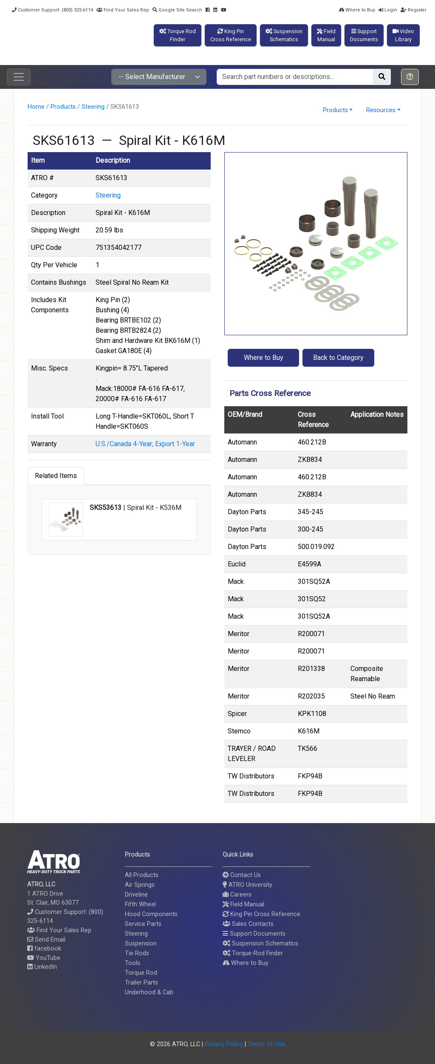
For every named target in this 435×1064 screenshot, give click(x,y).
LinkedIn (42, 967)
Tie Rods (137, 953)
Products (63, 106)
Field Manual (243, 904)
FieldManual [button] (326, 35)
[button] (410, 77)
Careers (237, 894)
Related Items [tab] (56, 476)
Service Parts (143, 924)
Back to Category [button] (338, 358)
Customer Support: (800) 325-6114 (52, 10)
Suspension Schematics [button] (260, 943)
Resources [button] (380, 110)
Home (36, 106)
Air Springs (140, 885)
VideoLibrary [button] (403, 35)
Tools (132, 963)
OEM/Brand (245, 414)
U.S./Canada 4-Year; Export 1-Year (145, 444)
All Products (141, 875)
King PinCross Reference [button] (230, 35)
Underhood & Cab (149, 992)
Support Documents (254, 933)
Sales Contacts (248, 924)
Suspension (141, 943)
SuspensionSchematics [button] (284, 35)
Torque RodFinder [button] (177, 35)
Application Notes (377, 414)
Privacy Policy (224, 1044)
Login (388, 10)
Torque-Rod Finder (253, 953)
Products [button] (335, 110)
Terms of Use (266, 1044)
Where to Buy (357, 10)
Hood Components (151, 914)
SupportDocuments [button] (364, 35)
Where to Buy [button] (263, 358)
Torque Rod (141, 972)
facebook (44, 948)
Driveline (136, 894)
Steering (93, 106)
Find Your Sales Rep (122, 10)
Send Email (46, 939)
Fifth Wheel (140, 904)
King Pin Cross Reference (261, 914)
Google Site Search (177, 10)
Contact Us (242, 875)
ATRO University (247, 885)
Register (414, 10)
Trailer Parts (141, 982)
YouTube (43, 958)
